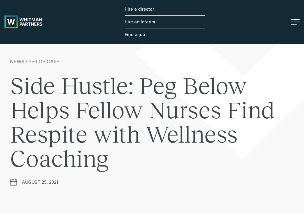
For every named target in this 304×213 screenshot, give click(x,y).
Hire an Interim (140, 21)
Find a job (135, 34)
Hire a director (139, 9)
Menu (295, 22)
